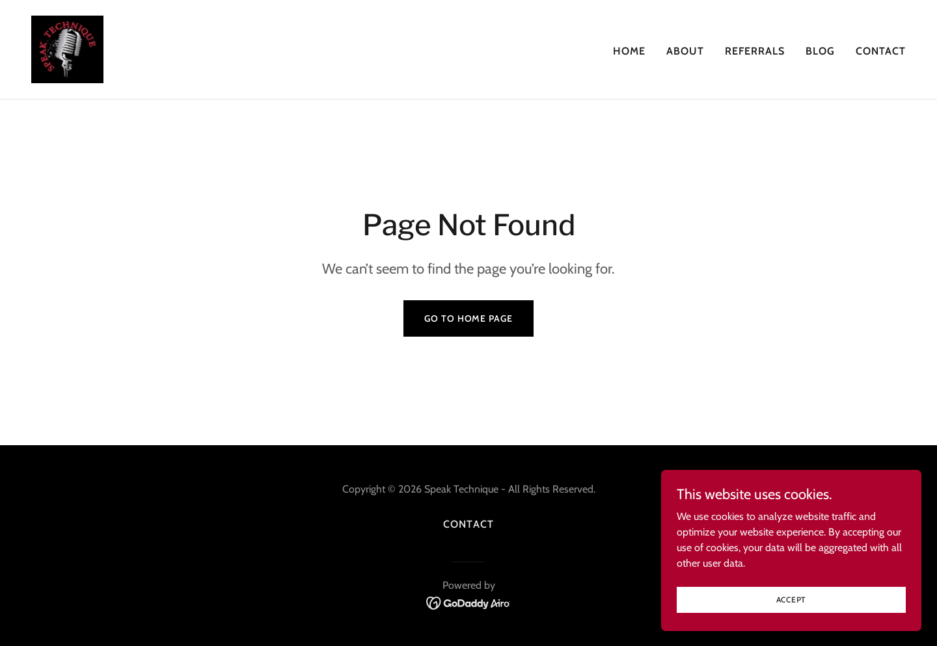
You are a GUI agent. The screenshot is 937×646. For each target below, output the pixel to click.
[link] (67, 48)
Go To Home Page (468, 318)
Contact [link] (881, 51)
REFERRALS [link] (755, 51)
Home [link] (629, 51)
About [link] (685, 51)
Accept (791, 609)
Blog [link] (820, 51)
